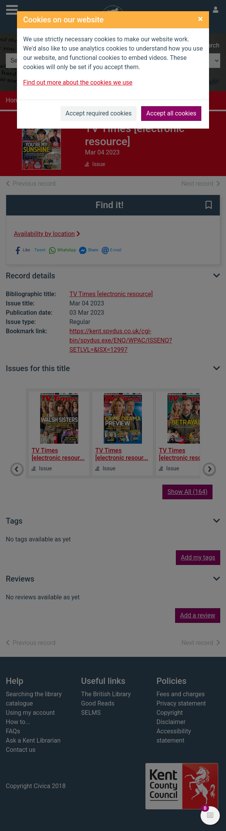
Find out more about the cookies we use (77, 82)
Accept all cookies (171, 113)
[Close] (200, 19)
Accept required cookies (99, 113)
